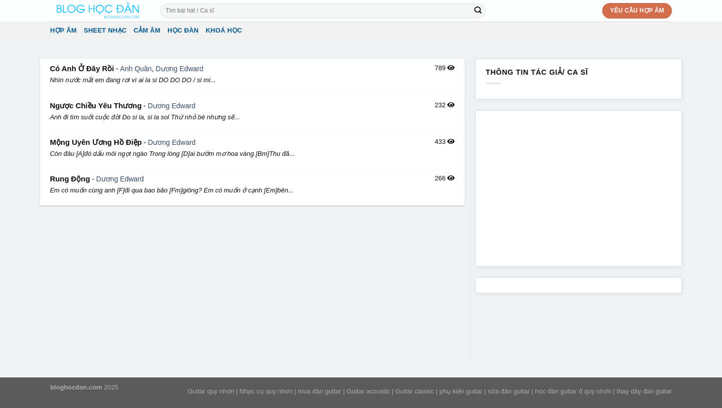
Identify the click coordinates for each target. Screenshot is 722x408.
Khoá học (224, 30)
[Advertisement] (252, 287)
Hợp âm (63, 30)
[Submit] (478, 10)
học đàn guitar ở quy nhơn (573, 391)
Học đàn (183, 30)
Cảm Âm (147, 30)
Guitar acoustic (368, 391)
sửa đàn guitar (509, 391)
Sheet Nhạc (105, 30)
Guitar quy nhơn (211, 391)
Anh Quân (136, 69)
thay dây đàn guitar (644, 391)
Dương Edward (179, 69)
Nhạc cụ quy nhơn (266, 391)
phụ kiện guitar (460, 391)
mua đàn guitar (319, 391)
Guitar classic (414, 391)
